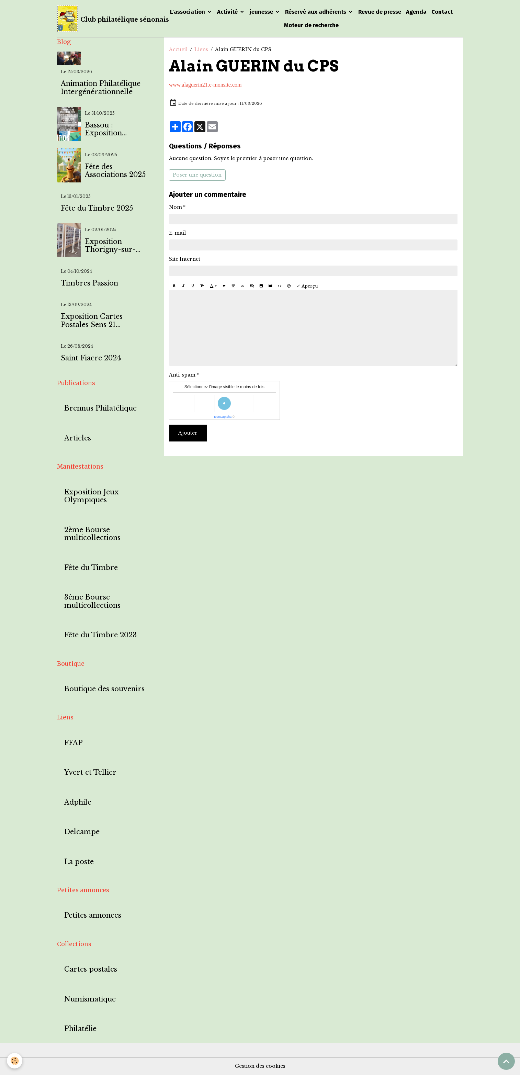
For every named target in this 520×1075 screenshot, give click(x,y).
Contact (442, 11)
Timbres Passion (89, 283)
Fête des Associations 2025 (115, 171)
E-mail (177, 233)
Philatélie (80, 1029)
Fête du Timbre (91, 568)
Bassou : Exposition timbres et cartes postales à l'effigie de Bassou (115, 129)
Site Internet (184, 259)
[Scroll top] (506, 1061)
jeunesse (262, 11)
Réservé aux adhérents (316, 11)
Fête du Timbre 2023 (100, 635)
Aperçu (307, 286)
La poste (79, 862)
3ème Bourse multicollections (92, 601)
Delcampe (82, 832)
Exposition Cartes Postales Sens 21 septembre (92, 321)
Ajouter (187, 433)
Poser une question (197, 175)
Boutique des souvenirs (104, 689)
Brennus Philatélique (100, 408)
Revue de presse (379, 11)
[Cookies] (14, 1060)
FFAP (73, 743)
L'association (188, 11)
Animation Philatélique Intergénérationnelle (100, 88)
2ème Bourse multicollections (92, 534)
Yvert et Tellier (90, 772)
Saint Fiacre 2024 (91, 358)
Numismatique (90, 999)
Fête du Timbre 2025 (97, 208)
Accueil (178, 49)
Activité (228, 11)
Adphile (77, 802)
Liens (201, 49)
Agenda (416, 11)
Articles (77, 438)
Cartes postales (90, 969)
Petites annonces (92, 915)
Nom (175, 207)
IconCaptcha (222, 416)
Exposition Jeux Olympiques (91, 496)
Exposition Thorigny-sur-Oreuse (110, 246)
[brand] (106, 18)
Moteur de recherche (311, 25)
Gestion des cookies (260, 1066)
